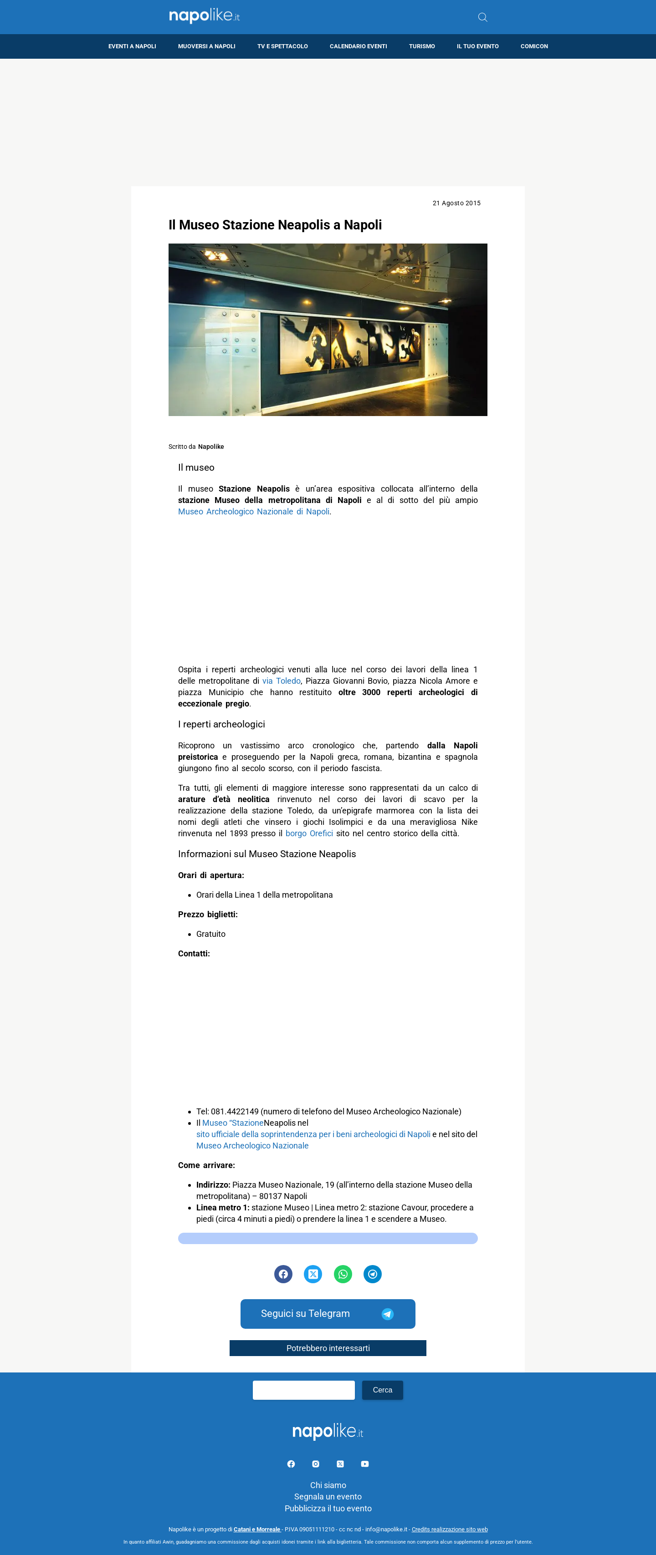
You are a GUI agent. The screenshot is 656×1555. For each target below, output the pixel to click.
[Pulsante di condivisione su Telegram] (373, 1274)
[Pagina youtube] (365, 1465)
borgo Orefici (309, 833)
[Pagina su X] (341, 1465)
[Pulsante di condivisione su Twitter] (313, 1274)
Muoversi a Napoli (207, 46)
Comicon (534, 46)
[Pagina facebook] (292, 1465)
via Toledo (281, 681)
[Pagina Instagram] (316, 1465)
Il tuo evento (478, 46)
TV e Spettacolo (282, 46)
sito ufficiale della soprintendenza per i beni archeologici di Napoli (313, 1134)
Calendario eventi (358, 46)
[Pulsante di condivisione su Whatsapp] (343, 1274)
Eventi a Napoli (132, 46)
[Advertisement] (328, 122)
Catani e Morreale (258, 1529)
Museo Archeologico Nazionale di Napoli (253, 511)
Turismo (422, 46)
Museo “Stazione (233, 1123)
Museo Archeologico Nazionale (252, 1145)
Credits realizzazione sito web (450, 1529)
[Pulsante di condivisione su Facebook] (283, 1274)
